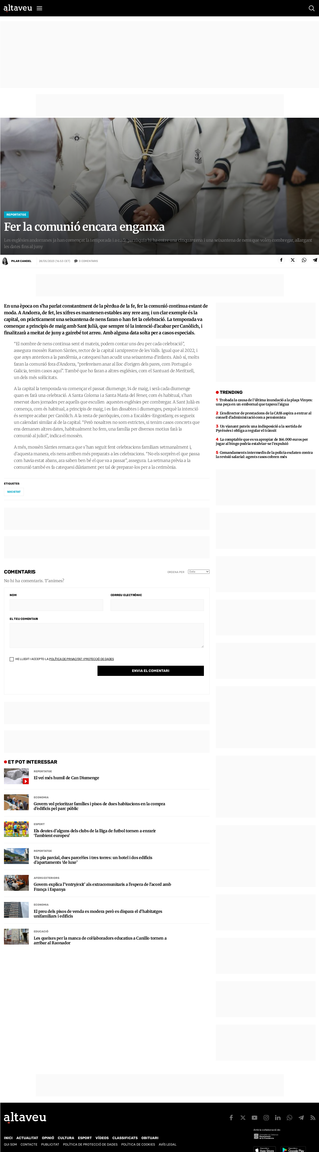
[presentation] (47, 679)
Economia (41, 797)
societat (14, 491)
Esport (39, 824)
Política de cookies (138, 1144)
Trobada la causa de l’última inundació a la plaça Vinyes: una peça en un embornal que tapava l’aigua (264, 402)
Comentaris (88, 261)
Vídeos (102, 1138)
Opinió (48, 1138)
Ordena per (175, 572)
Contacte (29, 1144)
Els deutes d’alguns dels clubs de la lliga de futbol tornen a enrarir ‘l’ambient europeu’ (95, 833)
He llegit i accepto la (62, 659)
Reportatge (16, 214)
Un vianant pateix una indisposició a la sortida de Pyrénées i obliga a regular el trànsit (259, 428)
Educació (41, 931)
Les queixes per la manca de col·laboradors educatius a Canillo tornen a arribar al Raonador (100, 940)
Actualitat (27, 1138)
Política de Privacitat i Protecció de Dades (81, 659)
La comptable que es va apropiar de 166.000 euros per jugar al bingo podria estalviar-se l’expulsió (262, 441)
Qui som (10, 1144)
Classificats (125, 1138)
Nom (13, 595)
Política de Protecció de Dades (90, 1144)
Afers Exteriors (46, 878)
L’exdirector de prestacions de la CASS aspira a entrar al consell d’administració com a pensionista (264, 415)
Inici (8, 1138)
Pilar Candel (21, 261)
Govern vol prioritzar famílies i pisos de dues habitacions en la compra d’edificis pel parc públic (99, 806)
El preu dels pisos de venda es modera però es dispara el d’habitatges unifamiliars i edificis (98, 914)
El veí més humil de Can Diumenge (66, 778)
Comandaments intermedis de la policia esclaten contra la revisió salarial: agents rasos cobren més (264, 454)
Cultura (66, 1138)
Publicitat (50, 1144)
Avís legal (167, 1144)
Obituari (150, 1138)
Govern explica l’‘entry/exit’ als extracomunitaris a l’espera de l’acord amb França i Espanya (102, 887)
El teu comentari (24, 619)
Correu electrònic (126, 595)
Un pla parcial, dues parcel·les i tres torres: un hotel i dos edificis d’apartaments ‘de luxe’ (93, 860)
